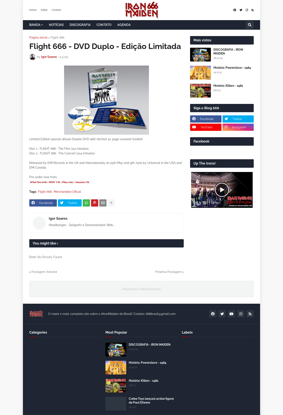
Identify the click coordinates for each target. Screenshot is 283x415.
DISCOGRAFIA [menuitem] (80, 25)
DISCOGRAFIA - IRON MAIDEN (228, 51)
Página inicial (38, 37)
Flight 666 (57, 37)
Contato (56, 9)
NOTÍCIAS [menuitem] (56, 25)
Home (32, 9)
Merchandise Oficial (67, 191)
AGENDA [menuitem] (124, 25)
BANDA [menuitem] (35, 25)
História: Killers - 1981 (228, 85)
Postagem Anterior (44, 272)
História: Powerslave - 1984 (232, 67)
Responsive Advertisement (141, 289)
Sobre (44, 9)
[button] (250, 25)
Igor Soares (58, 219)
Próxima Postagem (168, 272)
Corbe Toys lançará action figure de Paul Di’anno (151, 400)
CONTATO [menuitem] (104, 25)
